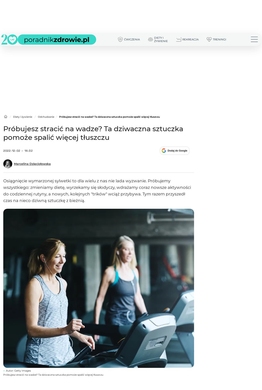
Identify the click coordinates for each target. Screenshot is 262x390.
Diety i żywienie (22, 116)
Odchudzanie (46, 116)
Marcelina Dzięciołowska (32, 163)
